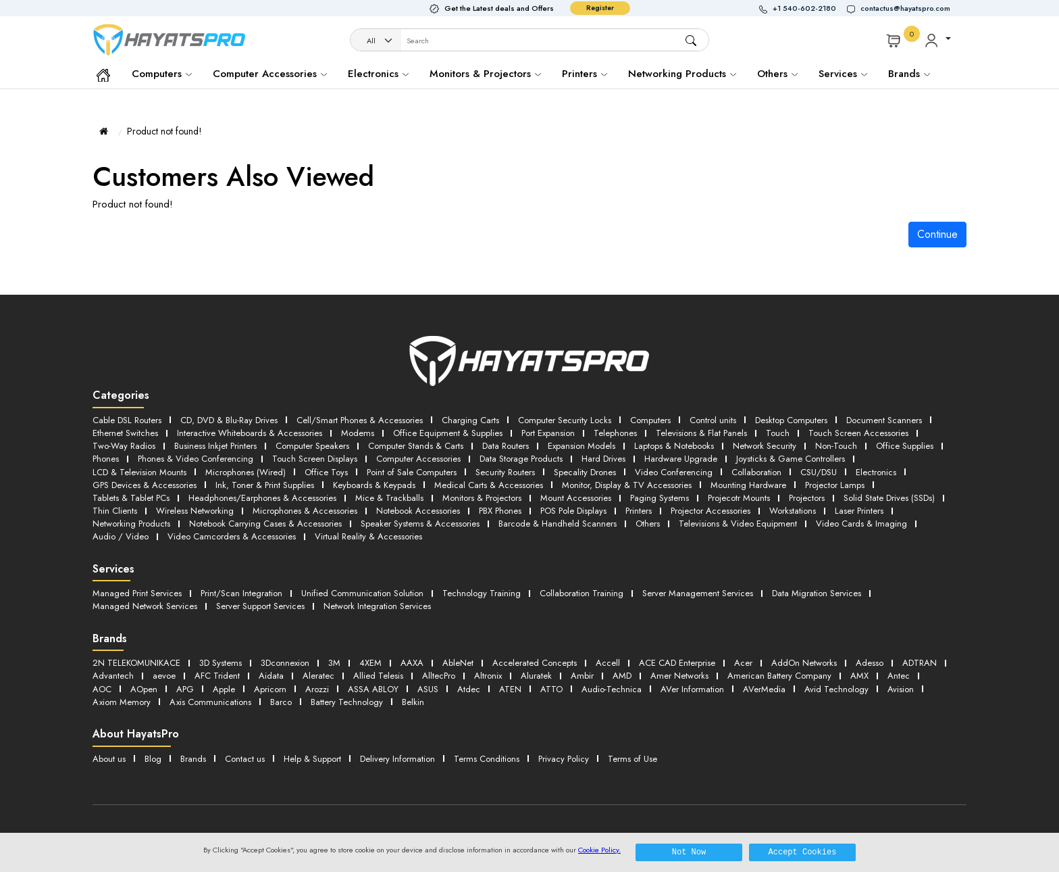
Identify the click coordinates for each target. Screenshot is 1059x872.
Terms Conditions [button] (486, 758)
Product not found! (164, 131)
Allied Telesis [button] (378, 675)
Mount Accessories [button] (575, 497)
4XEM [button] (370, 662)
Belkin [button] (413, 702)
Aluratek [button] (536, 675)
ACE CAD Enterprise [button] (677, 662)
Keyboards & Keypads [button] (374, 485)
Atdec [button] (468, 689)
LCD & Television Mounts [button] (139, 472)
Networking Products (682, 73)
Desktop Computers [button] (791, 420)
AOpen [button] (143, 689)
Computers (162, 73)
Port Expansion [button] (548, 433)
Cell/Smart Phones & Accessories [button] (359, 420)
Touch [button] (778, 433)
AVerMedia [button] (764, 689)
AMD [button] (622, 675)
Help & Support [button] (312, 758)
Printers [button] (638, 510)
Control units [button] (713, 420)
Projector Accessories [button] (710, 510)
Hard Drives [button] (603, 458)
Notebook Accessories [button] (418, 510)
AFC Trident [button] (217, 675)
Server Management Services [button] (697, 593)
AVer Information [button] (692, 689)
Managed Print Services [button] (137, 593)
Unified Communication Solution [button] (362, 593)
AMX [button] (859, 675)
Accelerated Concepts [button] (534, 662)
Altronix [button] (488, 675)
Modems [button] (357, 433)
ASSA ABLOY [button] (373, 689)
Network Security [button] (764, 445)
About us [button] (109, 758)
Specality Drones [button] (585, 472)
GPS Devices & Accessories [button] (145, 485)
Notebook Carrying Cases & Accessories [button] (265, 523)
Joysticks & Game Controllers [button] (790, 458)
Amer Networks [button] (679, 675)
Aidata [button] (271, 675)
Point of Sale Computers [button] (412, 472)
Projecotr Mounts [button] (739, 497)
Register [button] (600, 8)
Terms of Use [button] (632, 758)
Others (777, 73)
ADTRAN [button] (919, 662)
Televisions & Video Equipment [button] (738, 523)
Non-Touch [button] (836, 445)
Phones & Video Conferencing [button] (195, 458)
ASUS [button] (427, 689)
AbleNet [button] (457, 662)
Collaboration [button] (756, 472)
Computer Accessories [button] (418, 458)
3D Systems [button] (220, 662)
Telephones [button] (615, 433)
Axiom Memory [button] (122, 702)
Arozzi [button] (317, 689)
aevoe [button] (164, 675)
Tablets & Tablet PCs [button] (131, 497)
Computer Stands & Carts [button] (415, 445)
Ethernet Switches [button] (125, 433)
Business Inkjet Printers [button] (215, 445)
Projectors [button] (807, 497)
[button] (803, 8)
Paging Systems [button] (659, 497)
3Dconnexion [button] (285, 662)
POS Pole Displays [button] (573, 510)
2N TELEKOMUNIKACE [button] (136, 662)
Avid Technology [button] (836, 689)
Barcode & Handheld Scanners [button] (557, 523)
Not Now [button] (689, 852)
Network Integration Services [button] (377, 606)
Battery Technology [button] (347, 702)
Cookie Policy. (599, 849)
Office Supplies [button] (904, 445)
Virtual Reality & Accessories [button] (368, 536)
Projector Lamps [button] (834, 485)
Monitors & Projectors (485, 73)
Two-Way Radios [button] (124, 445)
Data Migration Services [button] (816, 593)
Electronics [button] (876, 472)
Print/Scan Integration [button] (241, 593)
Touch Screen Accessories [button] (858, 433)
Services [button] (843, 73)
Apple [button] (224, 689)
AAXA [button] (412, 662)
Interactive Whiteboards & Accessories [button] (249, 433)
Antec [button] (898, 675)
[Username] (542, 41)
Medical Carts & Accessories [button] (488, 485)
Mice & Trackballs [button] (389, 497)
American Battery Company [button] (779, 675)
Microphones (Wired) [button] (245, 472)
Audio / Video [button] (121, 536)
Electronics (378, 73)
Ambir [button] (582, 675)
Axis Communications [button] (210, 702)
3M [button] (334, 662)
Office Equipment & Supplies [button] (447, 433)
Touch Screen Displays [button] (314, 458)
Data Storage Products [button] (521, 458)
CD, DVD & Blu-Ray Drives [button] (229, 420)
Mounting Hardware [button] (748, 485)
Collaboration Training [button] (581, 593)
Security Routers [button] (505, 472)
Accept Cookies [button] (803, 852)
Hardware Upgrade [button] (680, 458)
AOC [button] (102, 689)
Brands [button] (909, 73)
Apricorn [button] (270, 689)
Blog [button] (153, 758)
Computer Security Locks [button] (564, 420)
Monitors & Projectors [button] (481, 497)
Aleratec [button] (318, 675)
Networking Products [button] (131, 523)
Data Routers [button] (505, 445)
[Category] (376, 41)
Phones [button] (106, 458)
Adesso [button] (869, 662)
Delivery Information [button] (397, 758)
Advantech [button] (113, 675)
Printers (584, 73)
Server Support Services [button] (260, 606)
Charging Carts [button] (470, 420)
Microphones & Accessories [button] (305, 510)
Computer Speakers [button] (312, 445)
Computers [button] (650, 420)
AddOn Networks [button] (804, 662)
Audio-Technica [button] (612, 689)
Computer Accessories (270, 73)
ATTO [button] (551, 689)
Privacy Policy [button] (563, 758)
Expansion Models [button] (581, 445)
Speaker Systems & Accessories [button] (420, 523)
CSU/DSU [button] (818, 472)
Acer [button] (743, 662)
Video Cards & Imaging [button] (861, 523)
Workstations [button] (792, 510)
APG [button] (185, 689)
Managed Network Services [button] (145, 606)
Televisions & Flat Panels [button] (701, 433)
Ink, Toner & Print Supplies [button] (264, 485)
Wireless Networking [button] (195, 510)
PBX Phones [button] (500, 510)
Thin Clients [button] (115, 510)
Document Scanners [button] (884, 420)
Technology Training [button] (481, 593)
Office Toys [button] (326, 472)
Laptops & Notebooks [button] (674, 445)
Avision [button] (900, 689)
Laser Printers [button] (859, 510)
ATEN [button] (510, 689)
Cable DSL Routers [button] (127, 420)
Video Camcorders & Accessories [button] (231, 536)
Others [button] (648, 523)
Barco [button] (281, 702)
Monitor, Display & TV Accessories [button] (627, 485)
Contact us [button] (245, 758)
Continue (937, 234)
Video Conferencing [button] (674, 472)
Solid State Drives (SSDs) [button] (889, 497)
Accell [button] (608, 662)
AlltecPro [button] (438, 675)
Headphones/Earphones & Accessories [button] (262, 497)
